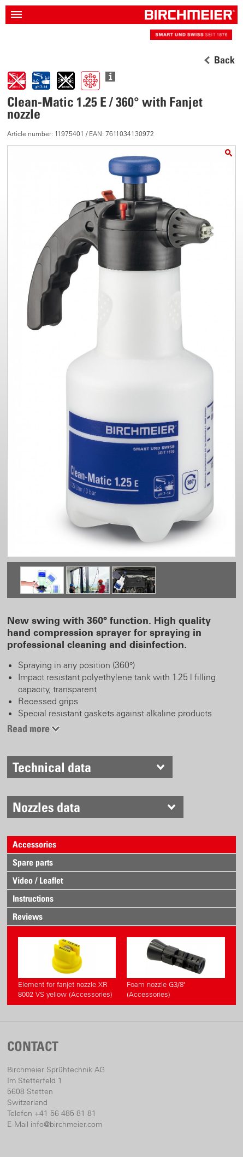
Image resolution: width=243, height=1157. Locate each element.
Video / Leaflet (38, 880)
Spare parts (33, 862)
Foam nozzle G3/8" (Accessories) (175, 967)
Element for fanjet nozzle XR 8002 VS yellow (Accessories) (67, 967)
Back (224, 60)
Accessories (34, 844)
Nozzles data (46, 807)
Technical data (52, 767)
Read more (28, 728)
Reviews (28, 916)
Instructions (33, 898)
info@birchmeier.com (66, 1124)
